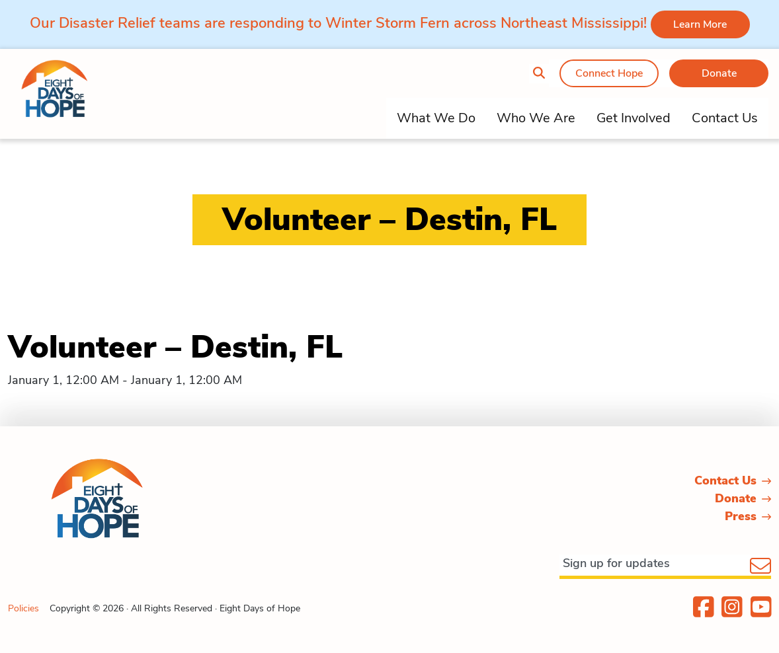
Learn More (700, 24)
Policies (23, 608)
